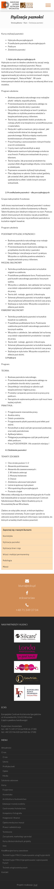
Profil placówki (9, 766)
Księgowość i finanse (11, 818)
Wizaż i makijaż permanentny (16, 554)
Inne (5, 846)
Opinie (5, 771)
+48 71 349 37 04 (12, 729)
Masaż (5, 567)
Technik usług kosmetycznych (15, 867)
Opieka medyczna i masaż (13, 822)
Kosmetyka (8, 536)
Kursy (3, 785)
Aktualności (6, 747)
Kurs (25, 23)
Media (5, 776)
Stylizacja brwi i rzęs (12, 548)
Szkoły (5, 761)
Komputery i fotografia (12, 813)
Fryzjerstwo (8, 790)
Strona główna (16, 23)
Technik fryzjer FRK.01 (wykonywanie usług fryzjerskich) (26, 855)
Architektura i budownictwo (14, 799)
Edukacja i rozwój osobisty (14, 804)
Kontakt (4, 872)
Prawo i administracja (12, 827)
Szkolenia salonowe (9, 780)
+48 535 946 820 (12, 732)
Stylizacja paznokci (11, 542)
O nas (3, 752)
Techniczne (7, 832)
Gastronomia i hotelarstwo (14, 808)
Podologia (7, 560)
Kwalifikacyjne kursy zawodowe (14, 850)
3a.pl (35, 885)
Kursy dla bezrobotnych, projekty (17, 841)
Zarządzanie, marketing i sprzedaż (17, 836)
